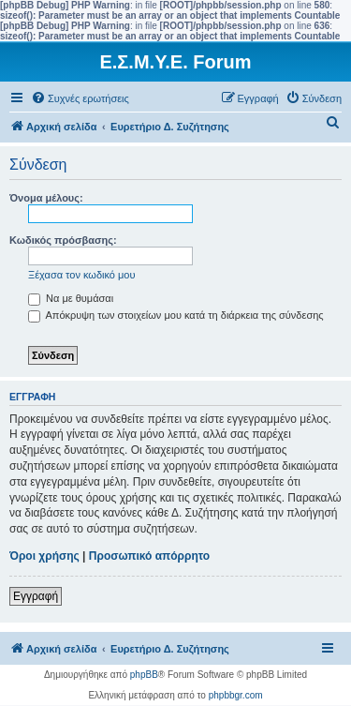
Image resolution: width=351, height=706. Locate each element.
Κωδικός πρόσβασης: (63, 240)
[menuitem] (80, 98)
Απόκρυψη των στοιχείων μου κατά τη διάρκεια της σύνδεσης (176, 315)
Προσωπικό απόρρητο (149, 556)
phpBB (144, 674)
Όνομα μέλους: (46, 197)
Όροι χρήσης (44, 556)
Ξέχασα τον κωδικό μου (82, 274)
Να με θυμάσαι (70, 298)
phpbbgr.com (236, 695)
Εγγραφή (35, 596)
